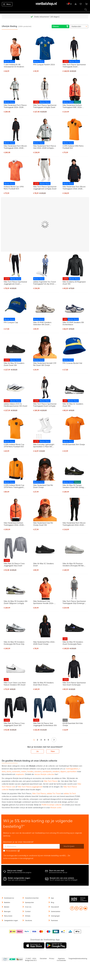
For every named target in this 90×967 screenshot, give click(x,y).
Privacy (51, 959)
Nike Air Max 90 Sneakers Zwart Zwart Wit (14, 364)
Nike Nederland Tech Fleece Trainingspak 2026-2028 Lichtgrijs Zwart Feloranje (15, 106)
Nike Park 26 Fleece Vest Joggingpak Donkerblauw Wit (45, 724)
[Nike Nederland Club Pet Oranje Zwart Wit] (45, 509)
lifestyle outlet (55, 808)
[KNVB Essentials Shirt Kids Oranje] (74, 708)
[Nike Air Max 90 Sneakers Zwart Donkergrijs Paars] (74, 627)
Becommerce (12, 959)
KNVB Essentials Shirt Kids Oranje (73, 724)
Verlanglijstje (81, 4)
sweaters (37, 771)
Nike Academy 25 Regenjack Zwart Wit (74, 283)
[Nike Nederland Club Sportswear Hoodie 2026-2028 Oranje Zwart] (45, 588)
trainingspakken (72, 769)
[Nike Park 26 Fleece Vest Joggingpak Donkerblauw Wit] (45, 708)
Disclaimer (43, 959)
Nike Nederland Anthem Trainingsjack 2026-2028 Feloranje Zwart (13, 524)
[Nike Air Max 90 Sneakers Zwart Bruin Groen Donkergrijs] (45, 666)
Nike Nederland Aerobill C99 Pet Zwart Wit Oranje (44, 364)
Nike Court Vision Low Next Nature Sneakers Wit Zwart (15, 684)
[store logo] (45, 4)
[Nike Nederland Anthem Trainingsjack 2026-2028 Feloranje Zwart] (15, 509)
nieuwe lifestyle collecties (44, 774)
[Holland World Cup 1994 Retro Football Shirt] (15, 171)
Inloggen (75, 4)
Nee (53, 751)
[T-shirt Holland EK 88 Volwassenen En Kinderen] (15, 49)
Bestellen (7, 902)
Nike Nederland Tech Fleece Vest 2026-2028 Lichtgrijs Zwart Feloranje (44, 147)
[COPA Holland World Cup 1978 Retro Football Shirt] (15, 429)
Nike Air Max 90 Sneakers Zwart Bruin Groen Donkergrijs (43, 684)
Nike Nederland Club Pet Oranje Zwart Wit (43, 524)
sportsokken (72, 771)
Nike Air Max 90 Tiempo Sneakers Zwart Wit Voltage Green (74, 486)
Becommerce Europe (4, 959)
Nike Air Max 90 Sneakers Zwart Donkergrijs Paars (73, 643)
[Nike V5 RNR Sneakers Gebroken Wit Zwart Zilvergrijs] (45, 307)
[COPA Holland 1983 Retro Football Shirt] (74, 131)
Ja (37, 751)
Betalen (6, 907)
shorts (9, 771)
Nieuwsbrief (55, 907)
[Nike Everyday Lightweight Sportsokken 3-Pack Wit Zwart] (45, 429)
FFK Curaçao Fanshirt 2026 (44, 65)
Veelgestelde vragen (11, 920)
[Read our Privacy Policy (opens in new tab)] (18, 851)
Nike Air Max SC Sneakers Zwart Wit (73, 405)
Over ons (28, 907)
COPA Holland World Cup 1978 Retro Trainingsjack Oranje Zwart (14, 486)
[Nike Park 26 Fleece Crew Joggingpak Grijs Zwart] (15, 548)
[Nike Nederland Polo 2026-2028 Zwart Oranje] (45, 625)
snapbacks (20, 774)
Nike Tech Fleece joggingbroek (30, 787)
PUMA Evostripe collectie (52, 805)
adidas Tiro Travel (54, 793)
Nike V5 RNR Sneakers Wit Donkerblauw (73, 323)
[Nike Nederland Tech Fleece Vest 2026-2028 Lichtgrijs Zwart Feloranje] (45, 131)
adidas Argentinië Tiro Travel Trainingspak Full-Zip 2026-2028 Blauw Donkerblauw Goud (44, 283)
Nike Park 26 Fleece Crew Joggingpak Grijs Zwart (14, 565)
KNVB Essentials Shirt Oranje (74, 444)
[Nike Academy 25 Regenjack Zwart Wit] (74, 267)
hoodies (30, 771)
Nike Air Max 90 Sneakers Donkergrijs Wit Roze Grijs (14, 643)
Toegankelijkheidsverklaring (77, 959)
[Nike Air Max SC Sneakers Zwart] (45, 547)
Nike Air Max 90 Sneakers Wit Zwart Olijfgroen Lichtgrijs (15, 602)
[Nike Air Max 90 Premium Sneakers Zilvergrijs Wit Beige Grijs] (74, 547)
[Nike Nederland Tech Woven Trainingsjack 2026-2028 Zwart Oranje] (74, 171)
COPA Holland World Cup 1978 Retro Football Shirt (14, 445)
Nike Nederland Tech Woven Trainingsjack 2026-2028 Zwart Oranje (74, 188)
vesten (23, 771)
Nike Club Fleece (39, 793)
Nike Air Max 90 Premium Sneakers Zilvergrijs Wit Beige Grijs (74, 565)
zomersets (16, 771)
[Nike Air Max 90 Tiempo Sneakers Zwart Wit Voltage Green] (74, 470)
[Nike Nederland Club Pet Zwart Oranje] (45, 470)
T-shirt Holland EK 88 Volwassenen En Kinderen (14, 66)
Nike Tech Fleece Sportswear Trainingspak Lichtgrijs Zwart (44, 106)
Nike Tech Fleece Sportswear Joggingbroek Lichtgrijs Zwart (44, 188)
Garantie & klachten (32, 898)
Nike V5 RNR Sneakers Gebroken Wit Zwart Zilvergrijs (42, 323)
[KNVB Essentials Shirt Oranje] (74, 429)
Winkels (27, 916)
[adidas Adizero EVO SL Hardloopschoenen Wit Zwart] (15, 389)
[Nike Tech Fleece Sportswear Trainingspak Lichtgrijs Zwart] (45, 90)
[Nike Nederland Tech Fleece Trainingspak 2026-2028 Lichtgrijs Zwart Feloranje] (15, 90)
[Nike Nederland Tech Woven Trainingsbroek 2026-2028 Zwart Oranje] (74, 509)
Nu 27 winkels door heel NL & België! (63, 880)
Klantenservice (9, 898)
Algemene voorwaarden (61, 959)
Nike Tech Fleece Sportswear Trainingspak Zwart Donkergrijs (74, 66)
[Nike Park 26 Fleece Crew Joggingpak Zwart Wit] (15, 708)
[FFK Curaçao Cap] (15, 307)
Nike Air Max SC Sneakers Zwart (43, 565)
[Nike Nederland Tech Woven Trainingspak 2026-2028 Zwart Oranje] (15, 131)
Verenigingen (55, 916)
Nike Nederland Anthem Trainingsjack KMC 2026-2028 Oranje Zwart (72, 106)
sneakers (55, 771)
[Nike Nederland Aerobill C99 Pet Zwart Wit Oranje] (45, 348)
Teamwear (54, 920)
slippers (63, 771)
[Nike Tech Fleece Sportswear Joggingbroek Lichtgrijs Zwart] (45, 171)
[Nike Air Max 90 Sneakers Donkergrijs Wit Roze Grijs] (15, 625)
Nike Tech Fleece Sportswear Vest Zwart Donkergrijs (74, 684)
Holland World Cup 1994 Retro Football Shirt (13, 188)
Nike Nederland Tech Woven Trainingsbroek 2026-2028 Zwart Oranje (74, 524)
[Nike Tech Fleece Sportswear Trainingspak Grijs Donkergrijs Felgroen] (74, 588)
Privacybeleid (11, 851)
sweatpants (47, 771)
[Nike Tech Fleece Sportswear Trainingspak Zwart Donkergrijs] (74, 49)
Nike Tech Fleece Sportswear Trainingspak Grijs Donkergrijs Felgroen (74, 602)
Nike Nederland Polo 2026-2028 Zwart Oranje (44, 643)
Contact (28, 911)
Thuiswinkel (19, 959)
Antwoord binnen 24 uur (58, 872)
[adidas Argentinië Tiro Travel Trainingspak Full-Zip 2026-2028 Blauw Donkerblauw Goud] (45, 267)
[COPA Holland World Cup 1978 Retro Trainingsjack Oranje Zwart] (15, 470)
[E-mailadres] (31, 846)
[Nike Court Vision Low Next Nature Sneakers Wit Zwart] (15, 667)
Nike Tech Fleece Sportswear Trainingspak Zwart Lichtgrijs (44, 405)
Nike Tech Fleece (51, 781)
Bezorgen (7, 911)
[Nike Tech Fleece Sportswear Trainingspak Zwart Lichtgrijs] (45, 389)
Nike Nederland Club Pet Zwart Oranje (43, 486)
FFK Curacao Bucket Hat (72, 363)
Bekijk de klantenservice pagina (19, 872)
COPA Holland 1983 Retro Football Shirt (73, 147)
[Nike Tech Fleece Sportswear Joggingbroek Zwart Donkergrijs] (15, 267)
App (52, 898)
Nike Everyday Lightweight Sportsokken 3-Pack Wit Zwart (43, 445)
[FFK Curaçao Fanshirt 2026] (45, 49)
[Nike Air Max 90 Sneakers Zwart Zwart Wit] (15, 348)
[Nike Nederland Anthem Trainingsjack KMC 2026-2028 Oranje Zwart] (74, 90)
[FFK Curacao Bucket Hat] (74, 348)
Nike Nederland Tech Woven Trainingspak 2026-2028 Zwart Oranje (15, 147)
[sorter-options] (79, 26)
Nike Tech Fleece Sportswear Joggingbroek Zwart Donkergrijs (15, 283)
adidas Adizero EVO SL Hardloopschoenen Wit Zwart (15, 405)
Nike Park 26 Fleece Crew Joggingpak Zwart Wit (14, 724)
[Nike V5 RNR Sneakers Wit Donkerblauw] (74, 307)
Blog (52, 902)
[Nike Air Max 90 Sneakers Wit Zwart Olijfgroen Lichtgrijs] (15, 588)
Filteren (60, 26)
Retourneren (8, 916)
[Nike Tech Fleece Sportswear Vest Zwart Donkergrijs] (74, 667)
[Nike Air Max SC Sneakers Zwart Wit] (74, 389)
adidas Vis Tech (70, 793)
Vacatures (28, 920)
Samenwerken (55, 911)
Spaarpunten (29, 902)
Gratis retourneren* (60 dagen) (46, 17)
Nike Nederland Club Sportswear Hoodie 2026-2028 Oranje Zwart (43, 602)
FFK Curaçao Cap (11, 322)
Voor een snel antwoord (17, 880)
